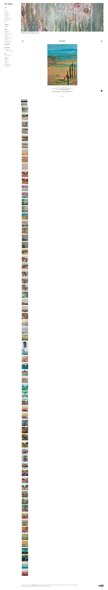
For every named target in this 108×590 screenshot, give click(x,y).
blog (5, 22)
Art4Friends (6, 13)
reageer (6, 61)
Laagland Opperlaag (8, 37)
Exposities (6, 24)
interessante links (7, 55)
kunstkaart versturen (8, 50)
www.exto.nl (34, 585)
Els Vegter (8, 4)
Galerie (5, 29)
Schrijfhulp (6, 17)
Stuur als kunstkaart (62, 91)
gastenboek (6, 62)
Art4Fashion (6, 15)
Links (5, 53)
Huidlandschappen (8, 41)
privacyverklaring (7, 66)
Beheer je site (23, 32)
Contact (5, 57)
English (5, 7)
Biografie (6, 12)
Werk (5, 10)
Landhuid (6, 36)
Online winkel (7, 47)
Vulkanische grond (8, 34)
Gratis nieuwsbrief (7, 18)
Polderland (6, 32)
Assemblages (7, 42)
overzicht (6, 26)
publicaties (6, 20)
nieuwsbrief (6, 59)
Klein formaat (7, 44)
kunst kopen (6, 49)
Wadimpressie (7, 31)
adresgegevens (7, 64)
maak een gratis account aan (33, 32)
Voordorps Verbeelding (64, 89)
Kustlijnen (6, 39)
